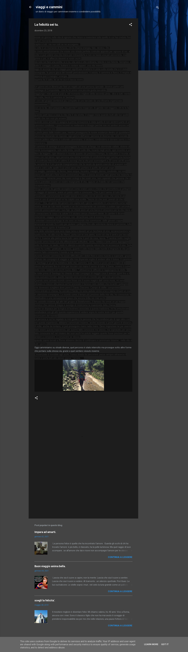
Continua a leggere (120, 557)
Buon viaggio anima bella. (50, 566)
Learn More (151, 644)
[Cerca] (157, 8)
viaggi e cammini (49, 7)
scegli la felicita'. (45, 600)
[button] (130, 25)
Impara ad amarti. (45, 532)
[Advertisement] (150, 62)
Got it (165, 644)
